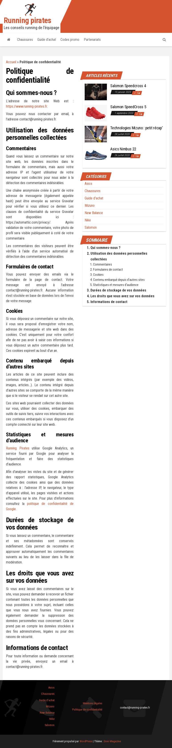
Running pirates (27, 20)
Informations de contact (108, 302)
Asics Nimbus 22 (123, 149)
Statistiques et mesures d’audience (115, 285)
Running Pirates (17, 448)
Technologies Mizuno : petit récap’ (136, 128)
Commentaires (102, 264)
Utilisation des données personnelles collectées (118, 256)
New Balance (94, 213)
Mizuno (90, 205)
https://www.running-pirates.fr (26, 106)
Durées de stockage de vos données (118, 290)
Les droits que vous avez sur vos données (122, 296)
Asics (88, 183)
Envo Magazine (112, 741)
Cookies (98, 275)
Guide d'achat (46, 39)
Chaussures (25, 39)
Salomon (91, 227)
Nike (88, 220)
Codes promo (69, 39)
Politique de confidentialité (87, 709)
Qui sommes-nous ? (105, 248)
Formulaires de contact (108, 270)
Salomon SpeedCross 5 (128, 106)
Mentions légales (92, 703)
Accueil (11, 62)
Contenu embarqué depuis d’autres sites (119, 280)
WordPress (86, 741)
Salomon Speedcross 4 (128, 85)
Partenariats (92, 39)
